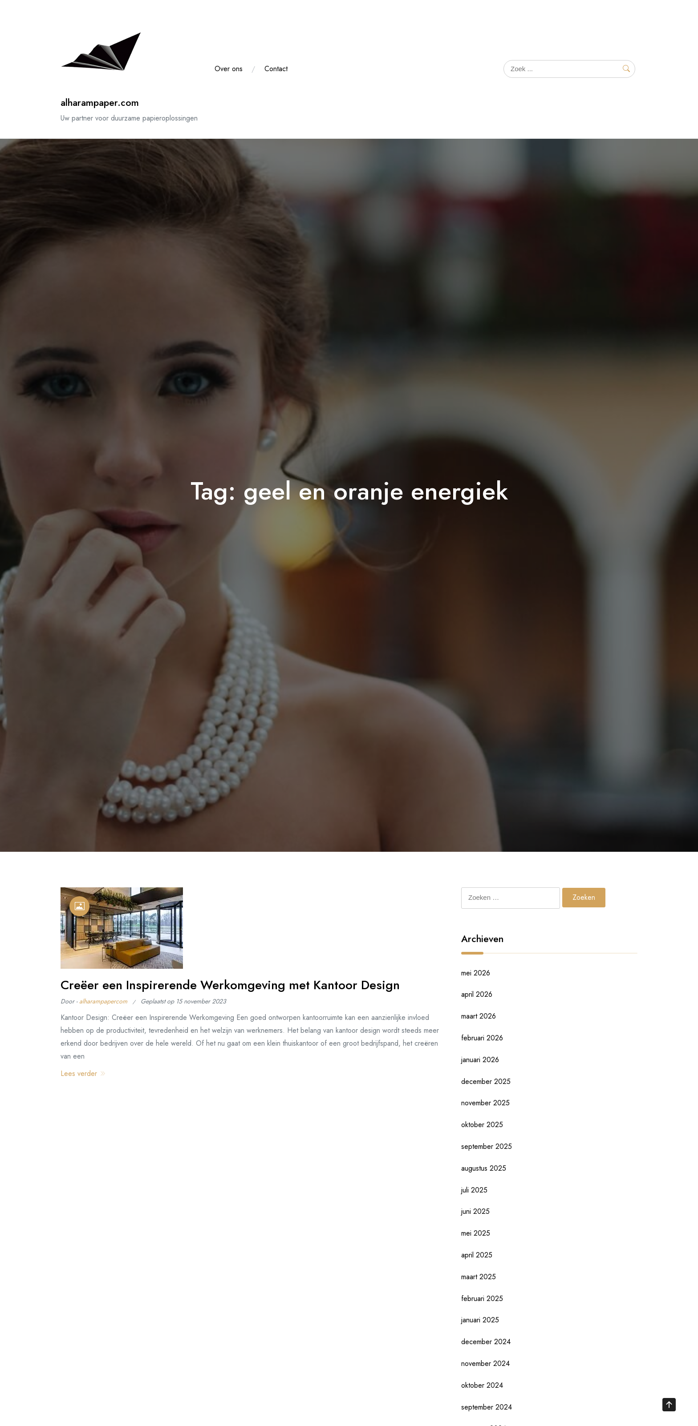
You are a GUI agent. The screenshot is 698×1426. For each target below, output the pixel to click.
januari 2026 (480, 1060)
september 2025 (486, 1146)
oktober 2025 (482, 1125)
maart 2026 (478, 1016)
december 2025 (486, 1081)
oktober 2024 (482, 1385)
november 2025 (485, 1103)
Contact (276, 69)
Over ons (229, 69)
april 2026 (476, 994)
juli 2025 (474, 1190)
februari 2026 (482, 1038)
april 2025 (476, 1255)
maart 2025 (478, 1277)
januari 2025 (480, 1320)
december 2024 (486, 1342)
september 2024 (486, 1407)
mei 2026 (475, 973)
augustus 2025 (483, 1168)
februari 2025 (482, 1298)
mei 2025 (475, 1233)
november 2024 (485, 1363)
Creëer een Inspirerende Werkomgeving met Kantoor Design (230, 985)
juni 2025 (475, 1211)
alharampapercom (103, 1001)
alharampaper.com (100, 102)
